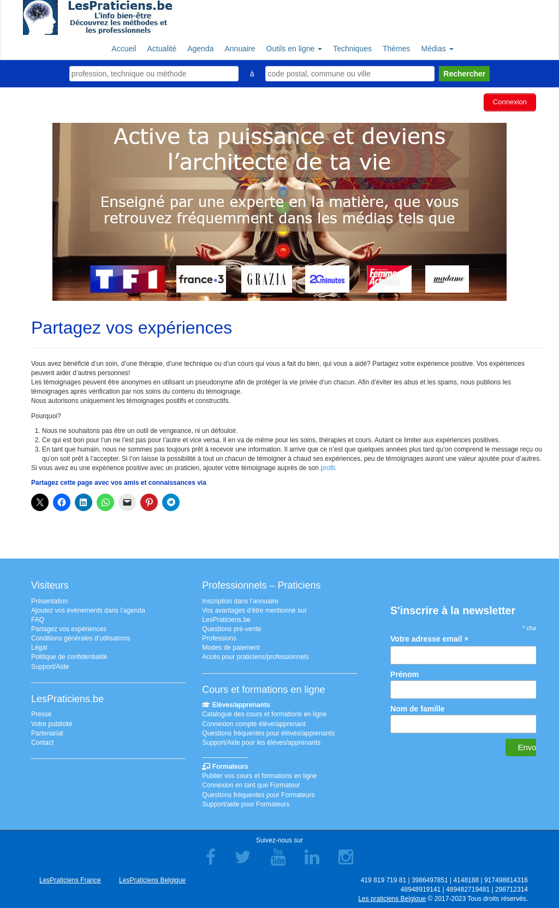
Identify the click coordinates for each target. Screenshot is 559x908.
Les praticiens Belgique (392, 897)
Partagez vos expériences (68, 627)
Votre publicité (51, 722)
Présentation (49, 599)
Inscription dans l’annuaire (240, 599)
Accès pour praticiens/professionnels (255, 656)
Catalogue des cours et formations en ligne (264, 713)
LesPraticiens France (70, 878)
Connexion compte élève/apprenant (253, 722)
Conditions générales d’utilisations (80, 636)
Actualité (162, 48)
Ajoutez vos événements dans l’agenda (88, 609)
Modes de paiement (230, 646)
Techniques (352, 48)
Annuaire (239, 48)
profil (327, 467)
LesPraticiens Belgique (152, 878)
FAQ (37, 618)
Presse (41, 713)
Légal (39, 646)
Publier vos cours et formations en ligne (259, 775)
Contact (42, 741)
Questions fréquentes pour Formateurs (258, 793)
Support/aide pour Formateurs (245, 802)
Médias (437, 48)
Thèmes (397, 48)
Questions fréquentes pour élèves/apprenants (268, 731)
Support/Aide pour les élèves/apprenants (261, 741)
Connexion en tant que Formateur (251, 784)
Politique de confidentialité (69, 656)
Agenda (200, 48)
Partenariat (47, 731)
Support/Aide (50, 665)
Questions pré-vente (231, 627)
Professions (219, 636)
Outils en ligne (294, 48)
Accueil (123, 48)
